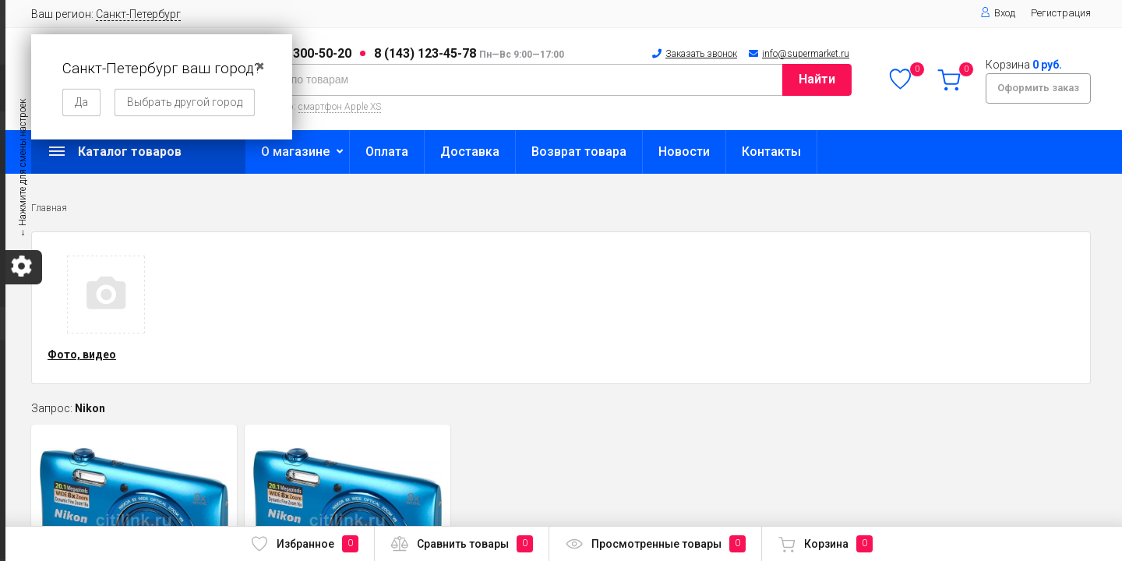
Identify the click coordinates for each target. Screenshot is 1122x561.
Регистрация (1061, 13)
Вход (997, 13)
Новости (684, 151)
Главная (49, 208)
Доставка (469, 151)
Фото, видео (82, 354)
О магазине (295, 151)
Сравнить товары (461, 544)
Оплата (386, 151)
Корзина (825, 544)
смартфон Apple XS (339, 106)
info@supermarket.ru (805, 53)
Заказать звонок (701, 53)
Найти (817, 79)
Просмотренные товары (655, 544)
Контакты (771, 151)
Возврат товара (578, 151)
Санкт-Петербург (138, 14)
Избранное (304, 544)
